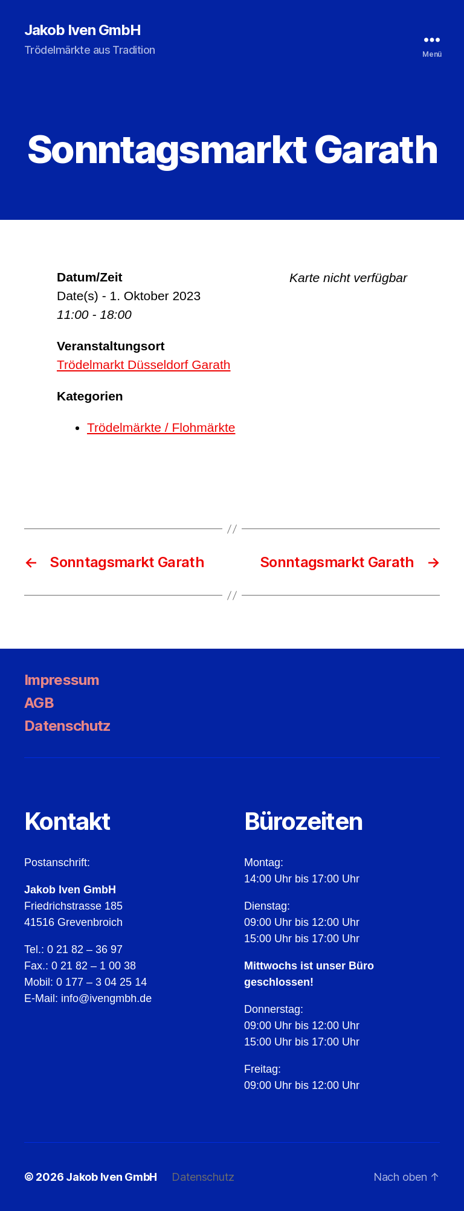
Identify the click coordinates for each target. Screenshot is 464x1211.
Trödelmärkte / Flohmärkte (161, 427)
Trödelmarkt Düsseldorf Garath (144, 364)
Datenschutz (67, 725)
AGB (39, 703)
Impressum (61, 680)
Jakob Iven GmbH (82, 30)
